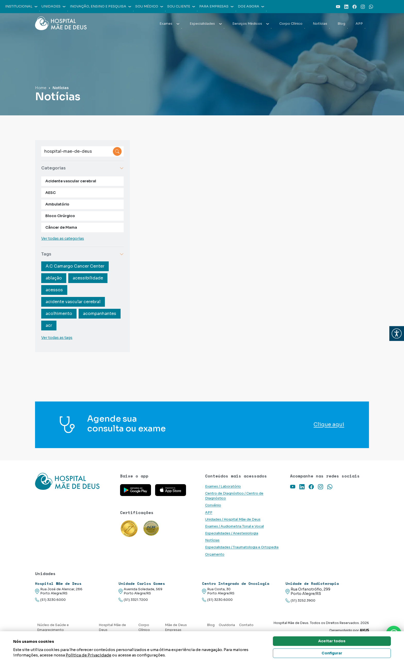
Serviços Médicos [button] (250, 24)
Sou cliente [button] (181, 6)
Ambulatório (57, 204)
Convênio (213, 505)
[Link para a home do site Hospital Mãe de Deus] (74, 481)
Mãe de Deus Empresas (176, 627)
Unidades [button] (53, 6)
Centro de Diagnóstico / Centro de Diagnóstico (234, 495)
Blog (341, 24)
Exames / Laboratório (223, 486)
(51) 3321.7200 (133, 600)
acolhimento (59, 313)
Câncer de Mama (61, 227)
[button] (396, 333)
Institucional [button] (21, 6)
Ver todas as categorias (62, 238)
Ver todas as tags (56, 337)
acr (49, 325)
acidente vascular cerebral (73, 301)
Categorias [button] (82, 168)
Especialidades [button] (206, 24)
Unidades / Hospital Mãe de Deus (232, 519)
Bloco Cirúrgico (60, 215)
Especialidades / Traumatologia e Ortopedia (242, 547)
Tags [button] (82, 254)
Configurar (332, 653)
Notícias (320, 24)
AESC (50, 192)
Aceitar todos (332, 641)
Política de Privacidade (88, 655)
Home (40, 87)
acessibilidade (88, 278)
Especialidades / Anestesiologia (231, 533)
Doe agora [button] (251, 6)
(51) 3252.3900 (300, 600)
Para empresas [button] (216, 6)
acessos (54, 290)
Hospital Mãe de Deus (112, 627)
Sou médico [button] (149, 6)
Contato (246, 625)
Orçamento (214, 554)
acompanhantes (99, 313)
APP (359, 24)
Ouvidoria (227, 625)
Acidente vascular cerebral (70, 181)
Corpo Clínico (290, 24)
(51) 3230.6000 (50, 600)
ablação (54, 278)
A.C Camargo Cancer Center (75, 266)
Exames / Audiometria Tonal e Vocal (234, 526)
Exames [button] (169, 24)
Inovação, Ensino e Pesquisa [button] (100, 6)
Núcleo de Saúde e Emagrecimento (53, 627)
